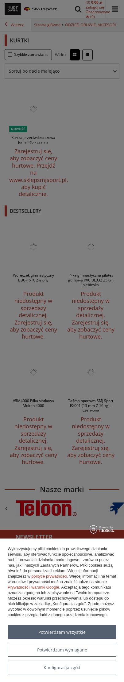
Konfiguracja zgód (62, 667)
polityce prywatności (49, 576)
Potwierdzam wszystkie (62, 632)
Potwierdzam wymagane (62, 650)
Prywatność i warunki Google (33, 587)
